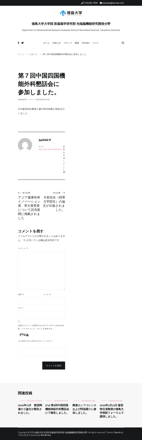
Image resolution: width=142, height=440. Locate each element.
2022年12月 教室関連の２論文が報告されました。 (30, 409)
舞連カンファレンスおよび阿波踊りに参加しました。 (84, 409)
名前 (21, 294)
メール (47, 294)
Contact (86, 43)
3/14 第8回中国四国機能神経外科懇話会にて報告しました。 (57, 409)
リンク (96, 43)
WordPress (46, 435)
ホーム (46, 43)
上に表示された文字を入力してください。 (36, 341)
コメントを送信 (53, 365)
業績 (77, 43)
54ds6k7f (22, 100)
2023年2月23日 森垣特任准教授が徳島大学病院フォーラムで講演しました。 (112, 411)
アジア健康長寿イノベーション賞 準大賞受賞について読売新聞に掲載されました (30, 206)
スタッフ (68, 43)
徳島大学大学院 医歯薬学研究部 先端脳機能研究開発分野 (71, 23)
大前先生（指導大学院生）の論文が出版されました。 (53, 202)
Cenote (117, 432)
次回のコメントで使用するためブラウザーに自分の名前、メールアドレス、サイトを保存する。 (41, 327)
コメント (23, 248)
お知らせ (56, 43)
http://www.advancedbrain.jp (50, 149)
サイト (21, 308)
